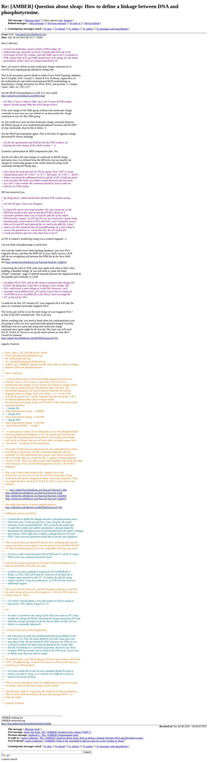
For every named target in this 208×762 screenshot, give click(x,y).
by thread (60, 28)
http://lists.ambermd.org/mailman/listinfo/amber (26, 723)
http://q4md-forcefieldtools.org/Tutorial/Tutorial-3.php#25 (36, 498)
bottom (67, 20)
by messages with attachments (112, 28)
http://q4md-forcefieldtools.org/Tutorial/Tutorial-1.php (38, 490)
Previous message (57, 23)
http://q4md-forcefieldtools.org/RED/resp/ (23, 95)
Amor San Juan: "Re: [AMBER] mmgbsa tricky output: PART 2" (57, 732)
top (60, 20)
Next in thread (91, 23)
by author (88, 28)
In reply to (75, 23)
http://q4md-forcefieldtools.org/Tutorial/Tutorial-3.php (34, 492)
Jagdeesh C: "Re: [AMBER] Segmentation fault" (53, 735)
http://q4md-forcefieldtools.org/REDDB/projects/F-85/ (29, 338)
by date (48, 28)
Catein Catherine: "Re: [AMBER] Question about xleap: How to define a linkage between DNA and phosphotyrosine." (82, 738)
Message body (32, 20)
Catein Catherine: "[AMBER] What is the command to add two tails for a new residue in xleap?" (75, 740)
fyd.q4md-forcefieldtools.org (30, 34)
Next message (36, 23)
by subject (74, 28)
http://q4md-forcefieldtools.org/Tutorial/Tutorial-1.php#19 (36, 262)
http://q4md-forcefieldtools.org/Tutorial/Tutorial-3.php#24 (36, 495)
